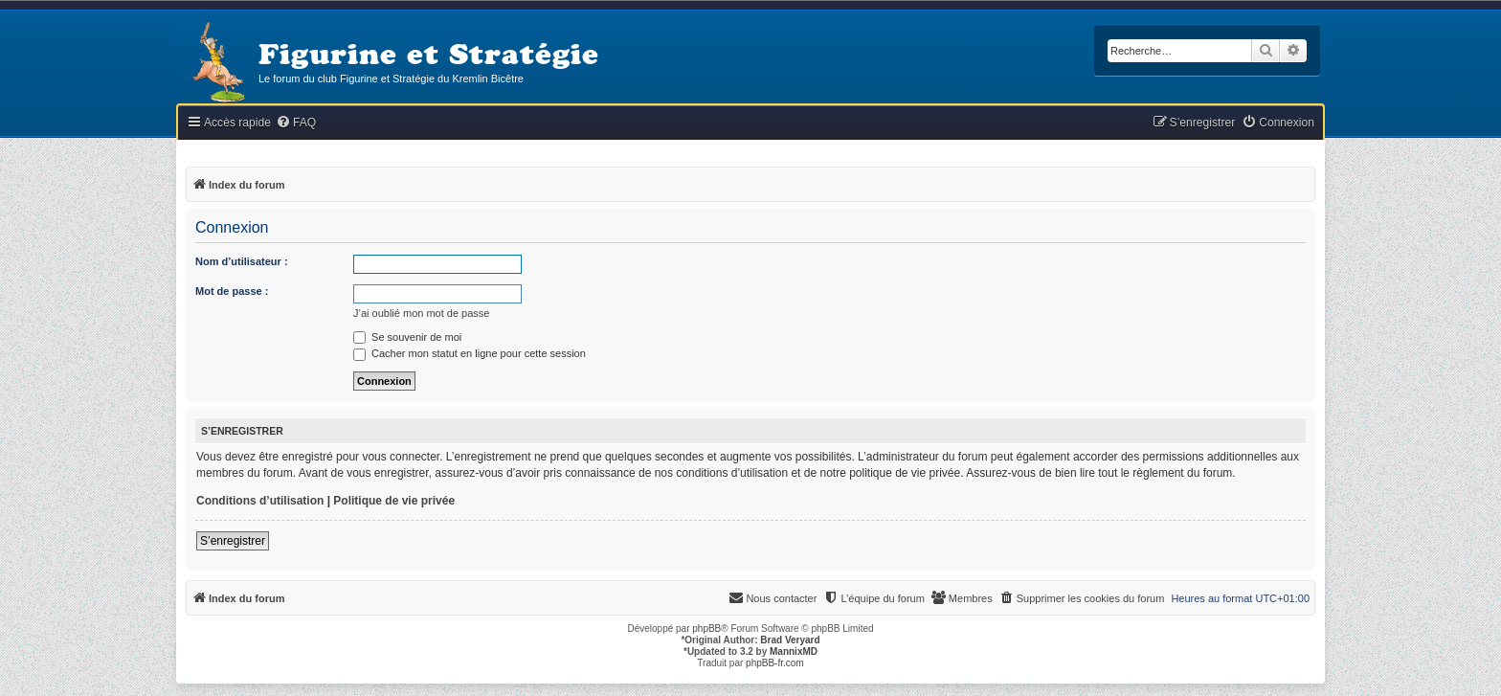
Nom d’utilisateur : (241, 261)
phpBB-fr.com (775, 663)
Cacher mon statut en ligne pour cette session (469, 353)
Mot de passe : (231, 291)
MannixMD (794, 651)
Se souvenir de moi (407, 337)
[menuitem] (296, 123)
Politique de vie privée (394, 500)
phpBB (706, 628)
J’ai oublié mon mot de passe (421, 313)
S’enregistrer (232, 541)
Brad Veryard (789, 640)
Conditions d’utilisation (260, 500)
